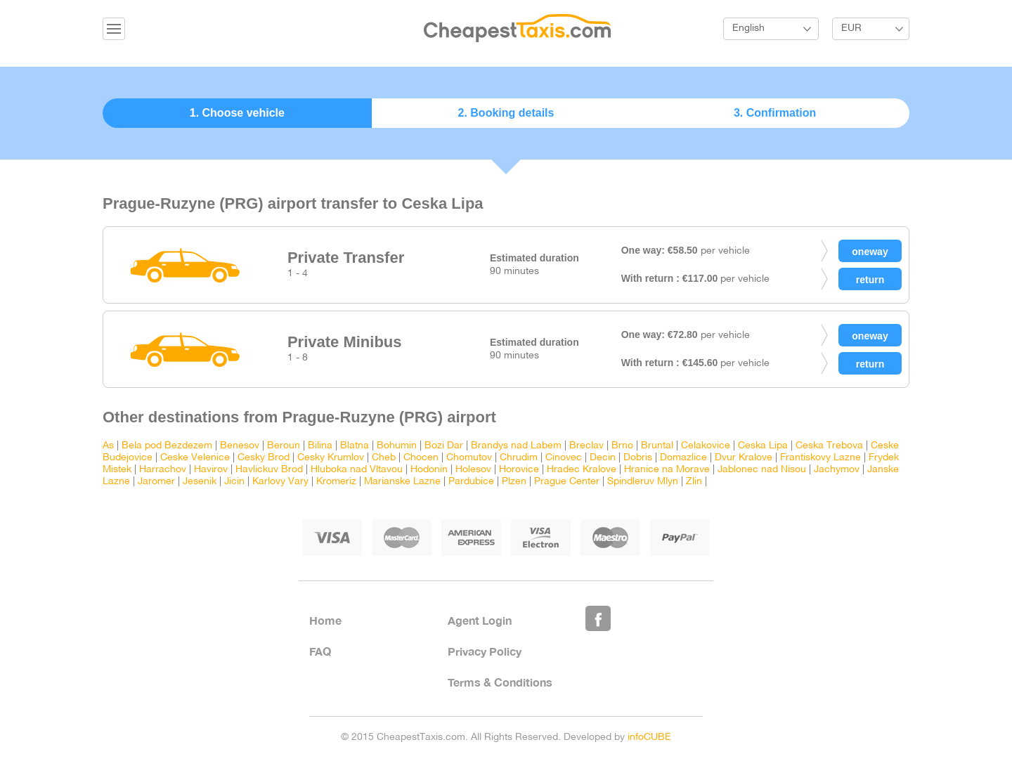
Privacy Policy (484, 651)
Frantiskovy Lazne (820, 457)
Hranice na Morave (667, 469)
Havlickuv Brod (269, 469)
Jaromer (156, 481)
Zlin (694, 481)
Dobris (637, 457)
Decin (603, 457)
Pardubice (471, 481)
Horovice (519, 469)
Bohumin (397, 445)
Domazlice (683, 457)
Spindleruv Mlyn (642, 481)
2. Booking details (506, 113)
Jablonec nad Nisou (762, 469)
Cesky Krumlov (330, 457)
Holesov (473, 469)
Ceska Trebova (829, 445)
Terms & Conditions (500, 682)
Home (325, 620)
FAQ (320, 651)
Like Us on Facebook (598, 618)
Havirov (211, 469)
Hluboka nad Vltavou (357, 469)
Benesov (239, 445)
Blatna (354, 445)
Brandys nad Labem (516, 445)
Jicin (234, 481)
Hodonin (429, 469)
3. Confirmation (775, 113)
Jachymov (836, 469)
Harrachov (162, 469)
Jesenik (199, 481)
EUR (851, 28)
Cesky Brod (264, 457)
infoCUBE (649, 737)
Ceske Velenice (195, 457)
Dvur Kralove (743, 457)
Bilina (320, 445)
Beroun (283, 445)
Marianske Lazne (402, 481)
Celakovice (705, 445)
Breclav (586, 445)
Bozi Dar (443, 445)
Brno (622, 445)
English (748, 28)
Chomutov (469, 457)
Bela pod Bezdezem (167, 445)
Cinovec (563, 457)
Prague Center (566, 481)
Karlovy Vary (280, 481)
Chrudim (519, 457)
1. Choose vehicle (237, 113)
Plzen (514, 481)
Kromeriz (336, 481)
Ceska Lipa (763, 445)
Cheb (384, 457)
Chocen (421, 457)
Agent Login (480, 620)
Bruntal (657, 445)
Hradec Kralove (581, 469)
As (108, 445)
